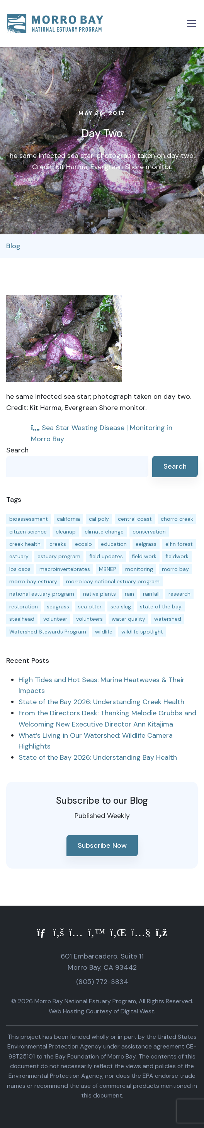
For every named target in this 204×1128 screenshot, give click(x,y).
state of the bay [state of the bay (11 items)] (161, 606)
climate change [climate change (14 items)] (104, 531)
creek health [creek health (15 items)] (25, 543)
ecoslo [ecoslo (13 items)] (83, 543)
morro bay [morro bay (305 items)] (175, 569)
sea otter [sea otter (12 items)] (90, 606)
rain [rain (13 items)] (129, 593)
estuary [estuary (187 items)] (19, 556)
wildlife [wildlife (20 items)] (103, 631)
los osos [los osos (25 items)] (20, 569)
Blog (13, 246)
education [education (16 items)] (114, 543)
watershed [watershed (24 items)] (167, 618)
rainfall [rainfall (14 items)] (151, 593)
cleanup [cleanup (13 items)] (66, 531)
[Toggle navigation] (191, 23)
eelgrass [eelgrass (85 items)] (146, 543)
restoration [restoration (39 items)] (23, 606)
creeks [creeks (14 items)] (57, 543)
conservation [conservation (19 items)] (149, 531)
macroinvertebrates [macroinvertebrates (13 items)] (64, 569)
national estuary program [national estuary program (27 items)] (41, 593)
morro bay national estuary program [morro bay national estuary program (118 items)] (113, 581)
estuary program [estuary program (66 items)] (58, 556)
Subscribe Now (102, 845)
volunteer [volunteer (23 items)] (55, 618)
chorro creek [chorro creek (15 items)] (177, 518)
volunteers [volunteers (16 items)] (89, 618)
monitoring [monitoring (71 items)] (139, 569)
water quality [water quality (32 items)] (128, 618)
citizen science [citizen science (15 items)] (28, 531)
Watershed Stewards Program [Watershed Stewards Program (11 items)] (47, 631)
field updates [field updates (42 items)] (106, 556)
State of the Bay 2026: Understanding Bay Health (98, 757)
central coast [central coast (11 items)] (135, 518)
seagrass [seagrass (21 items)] (58, 606)
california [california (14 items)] (68, 518)
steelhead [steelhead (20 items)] (21, 618)
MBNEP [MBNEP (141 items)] (107, 569)
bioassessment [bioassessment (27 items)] (28, 518)
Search (17, 450)
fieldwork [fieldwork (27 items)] (177, 556)
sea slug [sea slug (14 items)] (120, 606)
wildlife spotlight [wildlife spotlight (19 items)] (142, 631)
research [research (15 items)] (179, 593)
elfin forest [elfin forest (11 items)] (179, 543)
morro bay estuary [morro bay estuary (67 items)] (33, 581)
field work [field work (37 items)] (144, 556)
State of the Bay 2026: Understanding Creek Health (101, 701)
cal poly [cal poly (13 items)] (99, 518)
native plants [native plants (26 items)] (99, 593)
